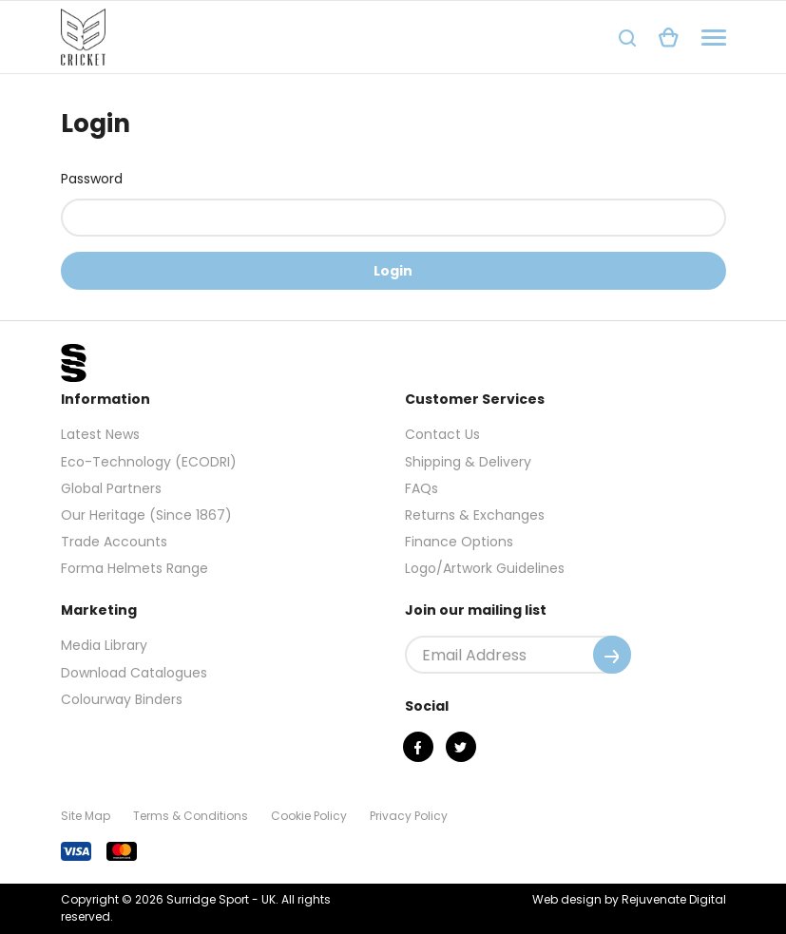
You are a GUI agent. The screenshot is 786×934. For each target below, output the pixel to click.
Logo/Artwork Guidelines (485, 568)
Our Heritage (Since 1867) (146, 514)
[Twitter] (461, 747)
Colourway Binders (121, 699)
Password (92, 178)
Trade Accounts (114, 541)
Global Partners (111, 488)
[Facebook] (418, 747)
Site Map (85, 816)
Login (393, 270)
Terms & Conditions (190, 816)
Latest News (100, 434)
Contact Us (442, 434)
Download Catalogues (134, 672)
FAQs (421, 488)
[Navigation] (714, 37)
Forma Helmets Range (134, 568)
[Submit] (612, 655)
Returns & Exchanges (475, 514)
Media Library (104, 645)
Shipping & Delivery (468, 461)
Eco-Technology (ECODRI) (149, 461)
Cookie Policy (309, 816)
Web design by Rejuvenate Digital (629, 899)
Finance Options (459, 541)
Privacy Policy (409, 816)
